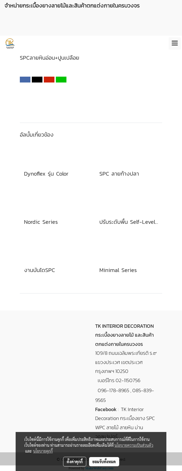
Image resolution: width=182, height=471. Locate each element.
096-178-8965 (113, 390)
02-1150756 (128, 380)
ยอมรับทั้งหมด (104, 461)
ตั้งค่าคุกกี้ (75, 461)
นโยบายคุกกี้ (43, 450)
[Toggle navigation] (175, 43)
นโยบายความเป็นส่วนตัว (133, 445)
